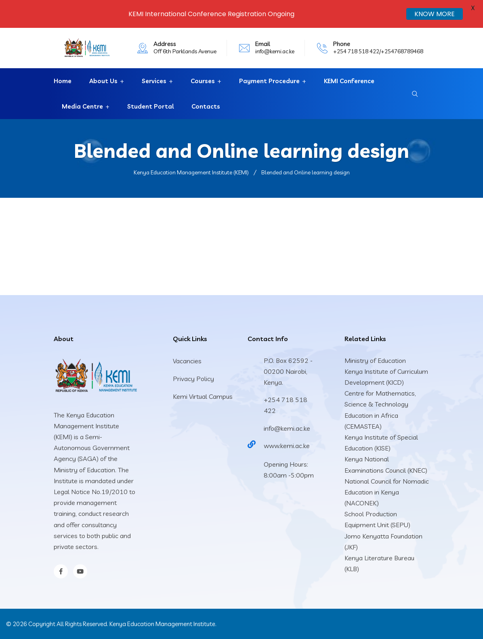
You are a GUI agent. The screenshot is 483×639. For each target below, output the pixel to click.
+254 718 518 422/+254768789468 (378, 51)
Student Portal (150, 106)
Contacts (205, 106)
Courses (203, 81)
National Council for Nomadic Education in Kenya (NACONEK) (386, 492)
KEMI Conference (349, 81)
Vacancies (187, 361)
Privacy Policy (193, 379)
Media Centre (82, 106)
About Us (103, 81)
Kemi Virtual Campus (203, 396)
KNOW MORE (434, 14)
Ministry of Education (375, 360)
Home (62, 81)
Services (154, 81)
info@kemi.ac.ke (274, 51)
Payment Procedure (269, 81)
